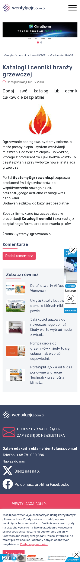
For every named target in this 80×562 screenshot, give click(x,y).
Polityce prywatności (34, 544)
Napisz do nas (14, 461)
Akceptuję (13, 554)
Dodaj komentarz (19, 256)
